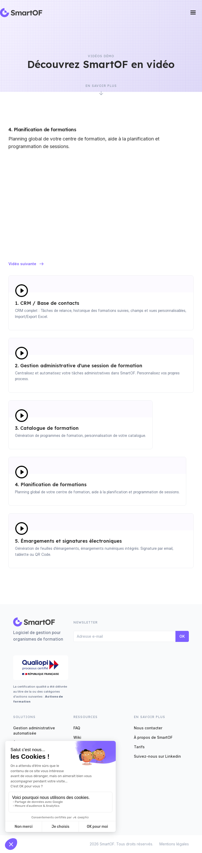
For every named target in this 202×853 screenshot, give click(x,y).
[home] (21, 12)
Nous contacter (148, 728)
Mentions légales (174, 844)
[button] (193, 13)
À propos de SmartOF (153, 737)
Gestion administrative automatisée (34, 730)
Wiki (77, 737)
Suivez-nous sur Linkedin (157, 756)
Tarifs (139, 747)
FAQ (76, 728)
